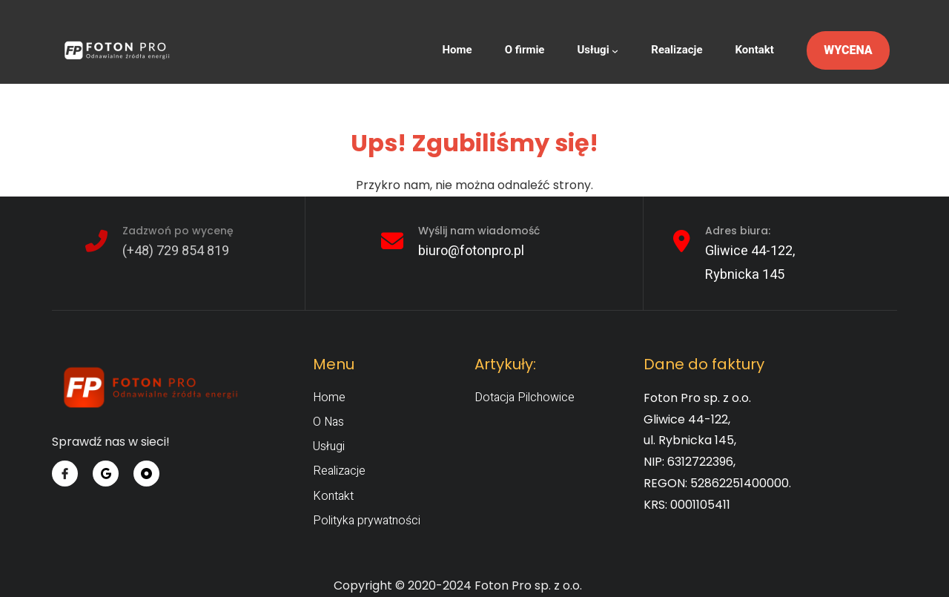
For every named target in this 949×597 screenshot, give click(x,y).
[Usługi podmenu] (615, 50)
